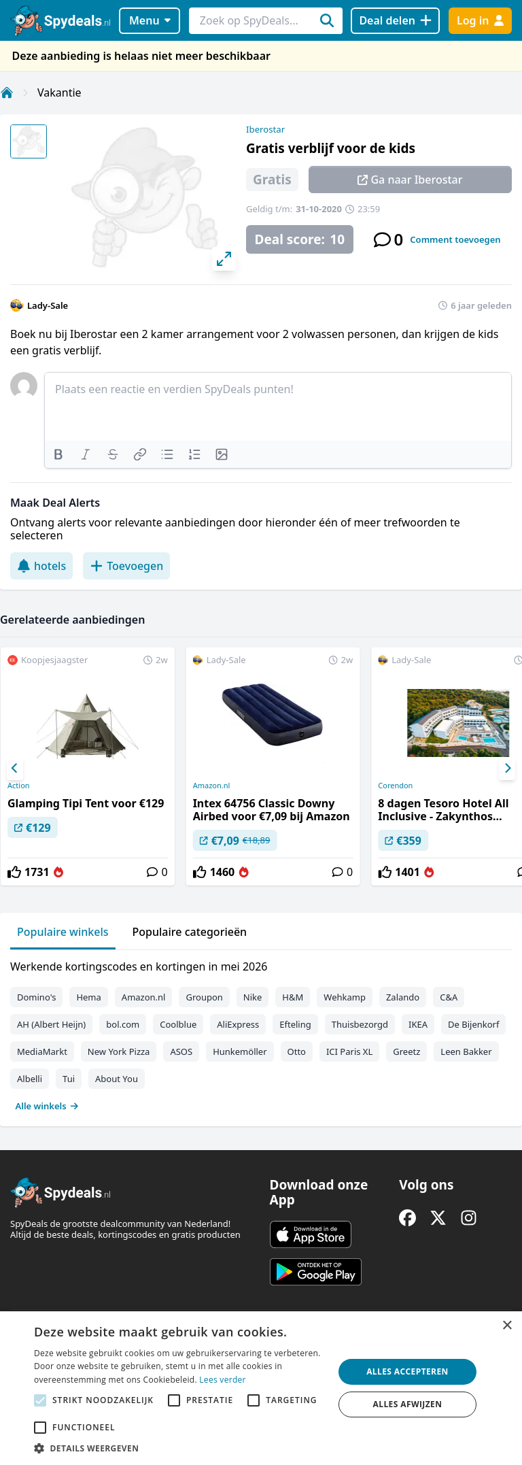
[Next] (507, 768)
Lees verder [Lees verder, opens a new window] (222, 1379)
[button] (179, 1448)
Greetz (406, 1051)
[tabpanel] (261, 1033)
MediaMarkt (42, 1051)
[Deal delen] (395, 20)
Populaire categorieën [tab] (190, 931)
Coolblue (178, 1024)
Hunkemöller (239, 1051)
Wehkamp (345, 997)
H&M (292, 997)
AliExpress (238, 1024)
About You (116, 1079)
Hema (88, 997)
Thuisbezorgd (360, 1024)
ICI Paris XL (349, 1051)
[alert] (261, 1388)
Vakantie (59, 92)
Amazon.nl (211, 785)
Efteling (295, 1024)
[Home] (7, 92)
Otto (297, 1051)
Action (18, 785)
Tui (69, 1079)
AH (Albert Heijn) (51, 1024)
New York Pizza (119, 1051)
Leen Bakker (465, 1051)
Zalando (402, 997)
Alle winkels (47, 1106)
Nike (252, 997)
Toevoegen (126, 565)
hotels (41, 565)
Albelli (29, 1079)
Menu (150, 20)
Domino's (36, 997)
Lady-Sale (47, 305)
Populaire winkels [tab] (63, 931)
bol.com (122, 1024)
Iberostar (265, 129)
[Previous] (15, 768)
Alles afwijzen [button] (407, 1404)
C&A (448, 997)
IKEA (418, 1024)
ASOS (181, 1051)
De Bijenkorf (473, 1024)
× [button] (507, 1326)
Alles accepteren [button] (407, 1371)
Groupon (204, 997)
